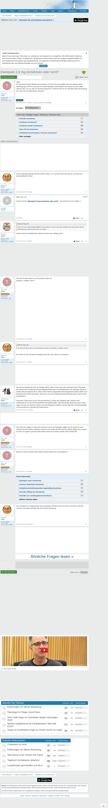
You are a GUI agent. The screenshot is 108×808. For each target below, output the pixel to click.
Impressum (35, 795)
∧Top (103, 805)
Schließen (43, 66)
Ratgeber (44, 11)
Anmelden (83, 11)
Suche (35, 11)
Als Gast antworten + (8, 77)
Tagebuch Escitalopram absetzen (23, 760)
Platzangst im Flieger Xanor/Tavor (23, 712)
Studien (60, 11)
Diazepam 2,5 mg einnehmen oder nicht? (29, 72)
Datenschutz (43, 795)
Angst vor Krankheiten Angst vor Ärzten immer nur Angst (34, 730)
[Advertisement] (52, 540)
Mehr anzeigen (25, 136)
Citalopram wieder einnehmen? (31, 126)
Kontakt (22, 795)
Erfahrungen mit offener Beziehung (24, 707)
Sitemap (66, 795)
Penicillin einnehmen (27, 118)
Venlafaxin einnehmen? (28, 122)
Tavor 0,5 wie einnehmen (28, 129)
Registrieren (72, 11)
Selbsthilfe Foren (23, 11)
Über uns (28, 795)
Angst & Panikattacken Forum (23, 774)
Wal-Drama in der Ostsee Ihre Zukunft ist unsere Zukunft (34, 755)
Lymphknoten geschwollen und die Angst (27, 765)
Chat (52, 11)
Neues (12, 11)
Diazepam (20, 100)
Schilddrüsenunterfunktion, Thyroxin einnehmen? (38, 133)
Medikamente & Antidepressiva (45, 774)
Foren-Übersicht (7, 774)
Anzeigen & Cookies (53, 795)
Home (4, 11)
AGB (62, 795)
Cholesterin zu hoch (17, 744)
